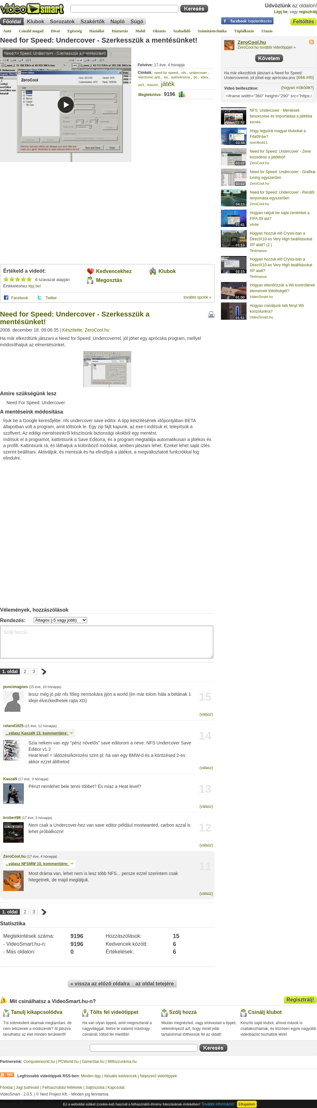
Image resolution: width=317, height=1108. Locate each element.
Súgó (137, 21)
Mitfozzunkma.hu (122, 1061)
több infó (305, 77)
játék (168, 83)
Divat (55, 31)
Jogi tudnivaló (27, 1087)
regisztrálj (308, 12)
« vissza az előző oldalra (100, 983)
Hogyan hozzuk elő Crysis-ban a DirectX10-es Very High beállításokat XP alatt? (281, 265)
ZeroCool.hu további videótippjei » (267, 47)
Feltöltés (303, 21)
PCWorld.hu (68, 1061)
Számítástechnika (212, 31)
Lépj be (281, 12)
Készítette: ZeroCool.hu (85, 330)
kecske (255, 122)
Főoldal (12, 21)
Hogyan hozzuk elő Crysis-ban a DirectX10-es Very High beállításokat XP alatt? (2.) (281, 239)
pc (196, 77)
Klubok (35, 21)
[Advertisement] (107, 211)
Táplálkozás (244, 31)
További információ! (217, 1104)
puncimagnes (15, 687)
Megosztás (109, 280)
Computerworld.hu (39, 1061)
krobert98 (12, 817)
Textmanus (258, 251)
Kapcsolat (116, 1087)
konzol (152, 85)
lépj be (34, 286)
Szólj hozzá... (106, 642)
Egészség (74, 31)
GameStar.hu (93, 1061)
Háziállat (96, 31)
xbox (204, 77)
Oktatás (159, 31)
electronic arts (149, 77)
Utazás (267, 31)
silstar (254, 224)
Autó (7, 31)
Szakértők (92, 21)
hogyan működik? (297, 87)
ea (165, 77)
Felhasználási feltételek (62, 1087)
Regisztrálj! (300, 999)
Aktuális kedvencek (120, 1076)
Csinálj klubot (265, 1012)
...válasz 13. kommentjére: (39, 733)
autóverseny (180, 77)
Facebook (19, 298)
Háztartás (120, 31)
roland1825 (13, 726)
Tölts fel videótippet (114, 1012)
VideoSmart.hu (261, 297)
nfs (183, 73)
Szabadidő (181, 31)
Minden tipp (91, 1076)
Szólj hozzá (183, 1012)
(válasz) (206, 714)
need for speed (166, 73)
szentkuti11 (259, 142)
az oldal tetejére (154, 983)
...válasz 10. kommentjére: (39, 864)
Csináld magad (31, 31)
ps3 (141, 85)
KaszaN (10, 779)
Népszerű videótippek (158, 1076)
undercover (198, 73)
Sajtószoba (94, 1087)
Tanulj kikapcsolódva (36, 1012)
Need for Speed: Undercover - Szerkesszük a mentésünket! (98, 40)
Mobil (140, 31)
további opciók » (197, 297)
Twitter (51, 298)
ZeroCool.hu (14, 856)
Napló (117, 21)
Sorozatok (62, 21)
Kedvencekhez (114, 271)
